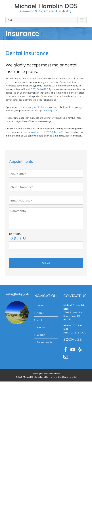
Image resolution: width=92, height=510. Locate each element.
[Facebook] (65, 349)
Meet (39, 320)
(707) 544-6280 (39, 89)
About (40, 312)
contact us (36, 132)
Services (41, 327)
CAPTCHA (15, 233)
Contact (41, 334)
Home (40, 305)
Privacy (43, 373)
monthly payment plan (32, 107)
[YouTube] (72, 349)
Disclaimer (54, 373)
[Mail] (65, 356)
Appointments (44, 342)
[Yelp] (80, 349)
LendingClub (50, 110)
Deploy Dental (69, 376)
